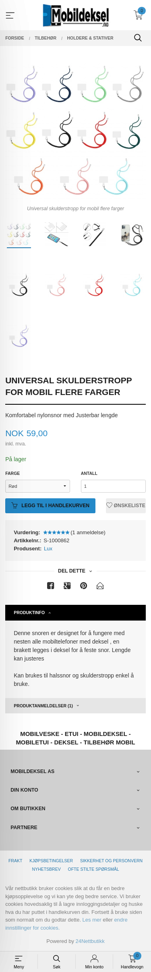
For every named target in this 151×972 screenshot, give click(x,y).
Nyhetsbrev (46, 869)
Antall (89, 473)
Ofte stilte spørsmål (93, 869)
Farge (12, 473)
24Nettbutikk (90, 941)
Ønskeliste (125, 505)
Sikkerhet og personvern (111, 860)
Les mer (92, 920)
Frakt (15, 860)
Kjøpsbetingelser (51, 860)
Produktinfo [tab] (29, 612)
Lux (48, 549)
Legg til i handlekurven (50, 505)
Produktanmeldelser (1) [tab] (43, 705)
